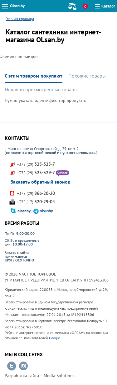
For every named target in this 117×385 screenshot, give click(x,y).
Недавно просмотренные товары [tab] (41, 89)
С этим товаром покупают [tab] (33, 76)
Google (54, 338)
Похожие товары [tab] (87, 76)
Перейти (11, 366)
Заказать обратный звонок (40, 182)
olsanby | (25, 211)
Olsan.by (17, 5)
